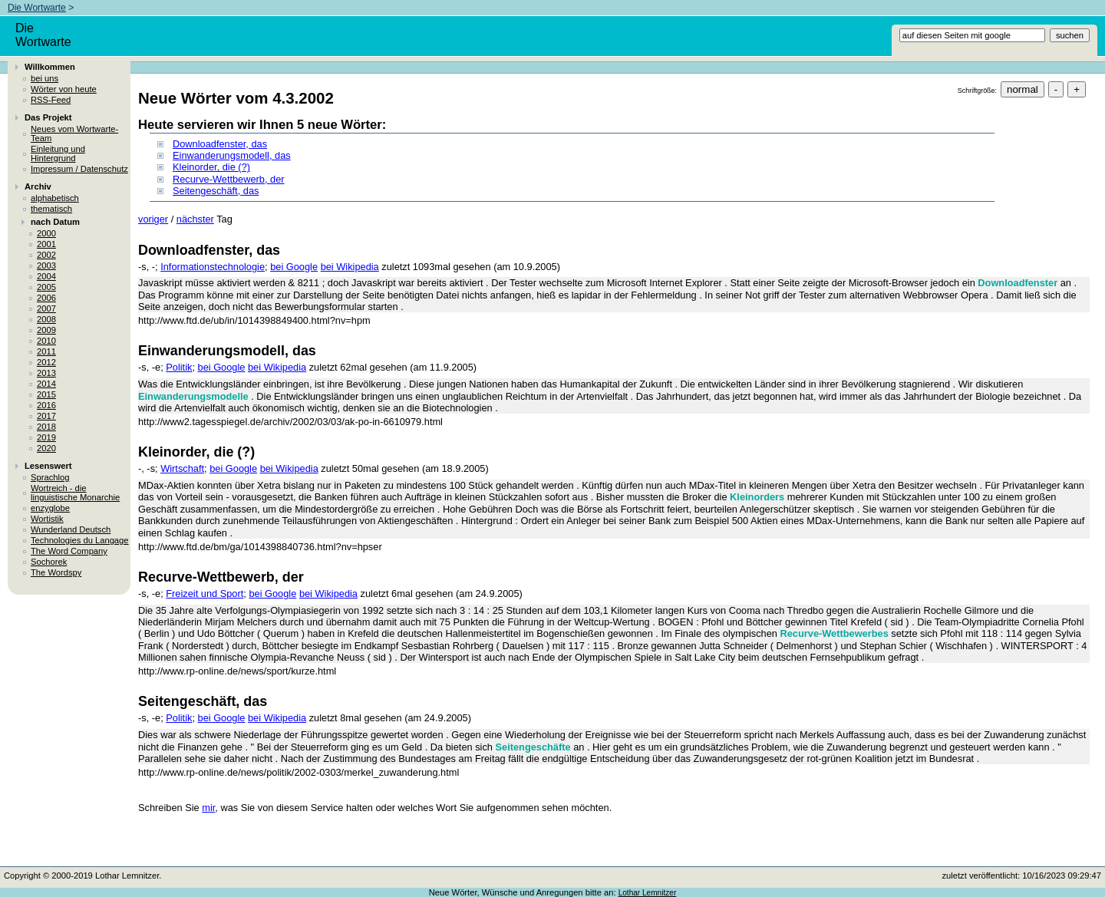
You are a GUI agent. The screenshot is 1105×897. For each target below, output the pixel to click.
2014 (46, 383)
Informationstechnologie (212, 266)
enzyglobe (50, 508)
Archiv (38, 186)
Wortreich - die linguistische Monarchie (75, 492)
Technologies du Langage (80, 540)
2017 (46, 415)
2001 (46, 244)
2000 (46, 233)
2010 (46, 340)
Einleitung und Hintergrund (58, 153)
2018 (46, 426)
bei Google (294, 266)
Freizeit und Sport (204, 593)
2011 (46, 351)
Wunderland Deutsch (70, 529)
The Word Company (69, 551)
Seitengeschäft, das (216, 190)
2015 (46, 394)
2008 (46, 319)
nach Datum (55, 221)
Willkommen (50, 66)
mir (208, 807)
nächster (195, 219)
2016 (46, 405)
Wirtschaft (182, 468)
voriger (153, 219)
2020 (46, 448)
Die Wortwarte (37, 7)
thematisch (51, 208)
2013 (46, 373)
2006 (46, 297)
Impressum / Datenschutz (79, 168)
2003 (46, 265)
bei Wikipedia (350, 266)
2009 (46, 330)
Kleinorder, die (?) (211, 167)
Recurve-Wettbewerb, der (229, 179)
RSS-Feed (51, 99)
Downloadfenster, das (220, 144)
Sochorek (49, 561)
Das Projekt (48, 117)
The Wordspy (56, 572)
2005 (46, 287)
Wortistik (47, 518)
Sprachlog (50, 477)
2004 (46, 276)
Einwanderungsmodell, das (232, 155)
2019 (46, 437)
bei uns (44, 78)
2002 (46, 254)
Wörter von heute (64, 89)
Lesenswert (48, 465)
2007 (46, 308)
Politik (179, 367)
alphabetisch (55, 198)
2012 (46, 362)
